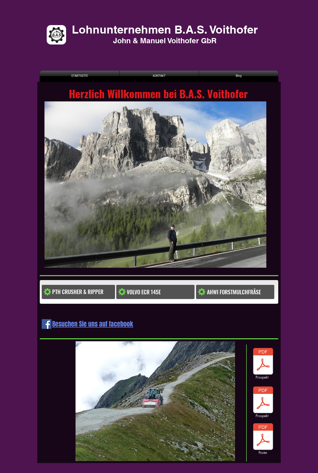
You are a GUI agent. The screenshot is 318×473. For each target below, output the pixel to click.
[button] (148, 292)
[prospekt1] (263, 361)
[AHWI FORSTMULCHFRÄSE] (239, 292)
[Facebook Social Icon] (46, 324)
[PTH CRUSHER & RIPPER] (83, 292)
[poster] (263, 400)
